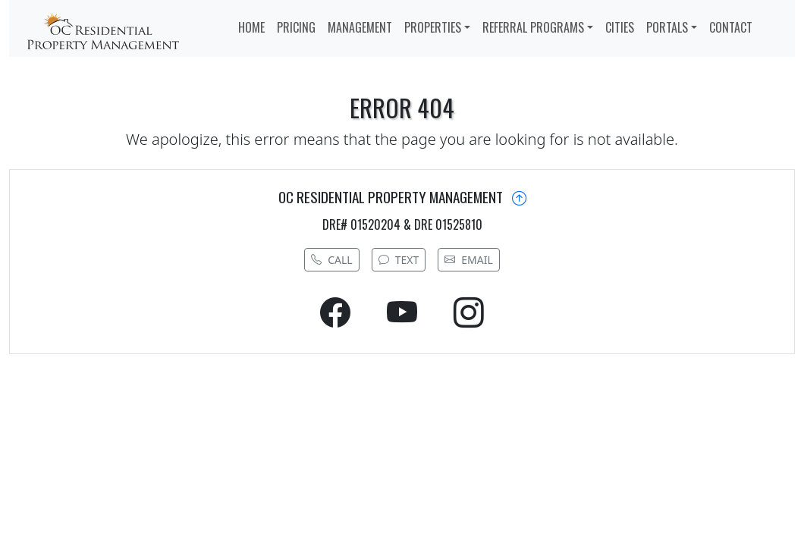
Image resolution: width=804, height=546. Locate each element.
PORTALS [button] (667, 27)
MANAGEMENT (360, 27)
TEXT (398, 260)
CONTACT (730, 27)
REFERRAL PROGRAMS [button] (533, 27)
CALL (331, 260)
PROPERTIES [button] (432, 27)
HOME (251, 27)
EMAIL (468, 260)
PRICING (296, 27)
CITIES (619, 27)
